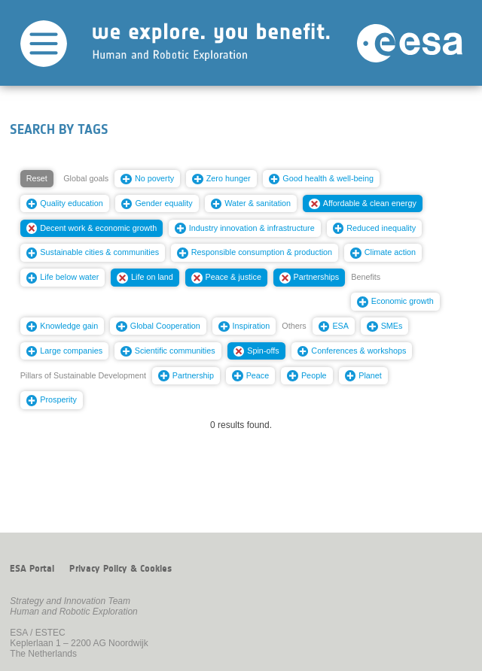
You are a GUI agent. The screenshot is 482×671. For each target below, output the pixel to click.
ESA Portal (32, 569)
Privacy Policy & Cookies (120, 569)
